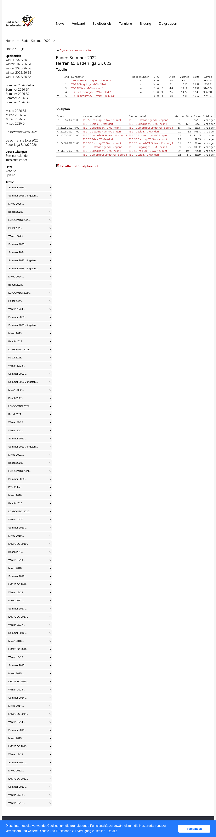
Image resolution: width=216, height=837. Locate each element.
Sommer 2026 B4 (18, 102)
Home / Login (15, 49)
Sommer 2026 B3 (18, 98)
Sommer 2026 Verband (21, 85)
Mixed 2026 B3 (16, 119)
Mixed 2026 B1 (16, 111)
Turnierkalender (16, 160)
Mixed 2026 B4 (16, 123)
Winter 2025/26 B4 (18, 77)
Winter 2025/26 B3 (18, 72)
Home (10, 41)
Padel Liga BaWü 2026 (21, 144)
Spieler (10, 175)
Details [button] (112, 831)
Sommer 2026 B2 (18, 94)
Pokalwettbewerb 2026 (21, 132)
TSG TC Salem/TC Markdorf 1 (87, 88)
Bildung (145, 23)
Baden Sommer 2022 (35, 41)
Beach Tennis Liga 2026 (22, 140)
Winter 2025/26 (16, 60)
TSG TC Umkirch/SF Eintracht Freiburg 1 (93, 96)
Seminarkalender (17, 155)
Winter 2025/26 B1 (18, 64)
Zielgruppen (168, 23)
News (60, 23)
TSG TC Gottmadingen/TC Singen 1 (91, 80)
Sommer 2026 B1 (18, 89)
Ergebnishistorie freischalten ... (77, 50)
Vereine (11, 171)
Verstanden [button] (194, 828)
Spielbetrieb (102, 23)
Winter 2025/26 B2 (18, 68)
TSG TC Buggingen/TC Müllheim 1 (90, 84)
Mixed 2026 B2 (16, 115)
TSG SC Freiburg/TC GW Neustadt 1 (91, 92)
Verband (78, 23)
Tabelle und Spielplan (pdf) (79, 166)
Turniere (125, 23)
